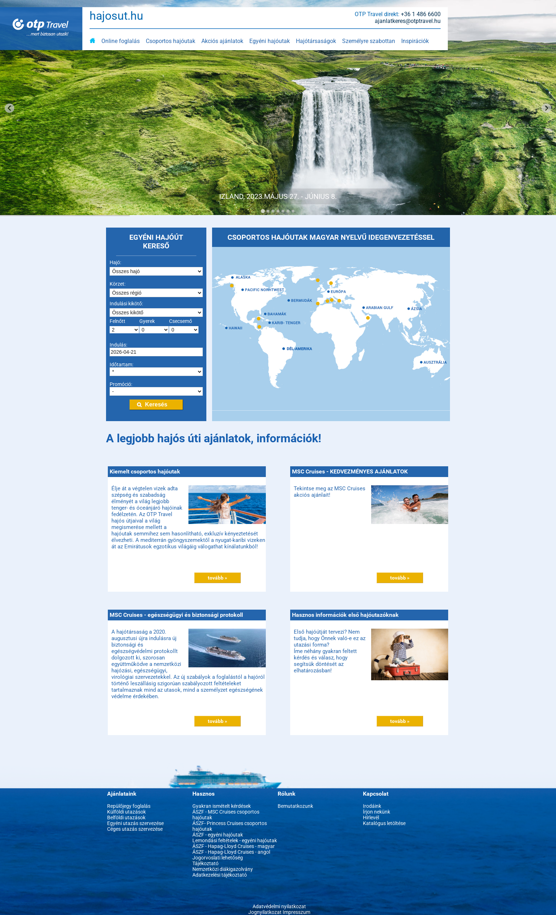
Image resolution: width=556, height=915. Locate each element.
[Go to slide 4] (278, 211)
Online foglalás (120, 41)
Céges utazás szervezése (135, 829)
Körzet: (117, 284)
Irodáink (372, 806)
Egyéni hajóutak (269, 41)
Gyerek (147, 321)
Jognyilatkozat (265, 912)
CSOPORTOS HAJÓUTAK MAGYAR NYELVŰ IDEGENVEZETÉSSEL (331, 237)
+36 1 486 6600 (421, 14)
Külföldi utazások (126, 812)
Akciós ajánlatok (222, 41)
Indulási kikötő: (126, 303)
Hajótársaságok (316, 41)
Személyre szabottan (368, 41)
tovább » (217, 578)
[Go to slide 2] (268, 211)
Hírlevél (371, 817)
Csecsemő (180, 321)
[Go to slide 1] (263, 211)
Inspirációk (415, 41)
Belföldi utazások (126, 817)
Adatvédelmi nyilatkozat (279, 906)
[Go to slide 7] (293, 211)
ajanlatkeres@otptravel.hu (408, 21)
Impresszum (296, 912)
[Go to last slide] (9, 108)
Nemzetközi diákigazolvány (222, 869)
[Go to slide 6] (288, 211)
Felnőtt (117, 321)
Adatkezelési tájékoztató (219, 875)
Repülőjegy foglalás (128, 806)
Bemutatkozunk (295, 806)
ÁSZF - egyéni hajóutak (217, 835)
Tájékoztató (205, 863)
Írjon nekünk (376, 812)
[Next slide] (546, 108)
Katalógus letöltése (384, 823)
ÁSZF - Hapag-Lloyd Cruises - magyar (233, 846)
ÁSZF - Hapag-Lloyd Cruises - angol (231, 852)
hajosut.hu (116, 16)
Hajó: (115, 262)
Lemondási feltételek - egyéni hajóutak (234, 840)
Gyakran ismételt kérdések (221, 806)
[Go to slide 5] (283, 211)
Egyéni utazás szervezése (135, 823)
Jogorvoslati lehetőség (217, 858)
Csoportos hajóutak (170, 41)
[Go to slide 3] (273, 211)
